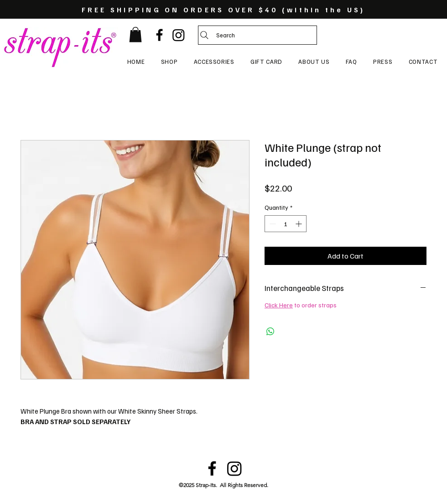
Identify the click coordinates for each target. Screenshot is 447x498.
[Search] (257, 35)
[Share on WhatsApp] (270, 331)
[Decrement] (271, 224)
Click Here (279, 305)
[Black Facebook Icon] (159, 35)
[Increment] (299, 224)
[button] (135, 34)
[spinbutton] (285, 224)
